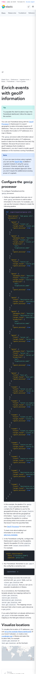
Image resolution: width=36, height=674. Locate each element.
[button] (3, 72)
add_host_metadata (10, 535)
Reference (31, 13)
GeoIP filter (19, 162)
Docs (3, 13)
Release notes (12, 13)
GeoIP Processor (13, 527)
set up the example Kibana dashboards (18, 632)
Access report (30, 2)
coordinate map (7, 636)
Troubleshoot (22, 13)
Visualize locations (16, 624)
